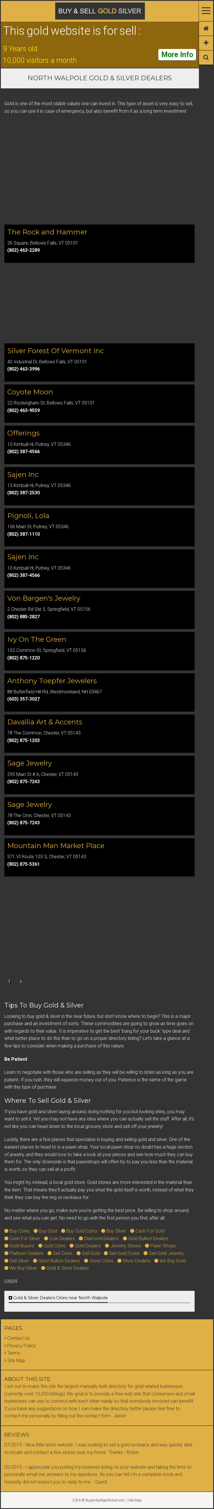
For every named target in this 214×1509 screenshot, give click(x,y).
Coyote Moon (30, 392)
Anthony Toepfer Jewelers (52, 681)
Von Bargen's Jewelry (43, 598)
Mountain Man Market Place (55, 845)
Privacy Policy (21, 1345)
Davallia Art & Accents (44, 722)
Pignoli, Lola (28, 515)
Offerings (23, 433)
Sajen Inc (23, 474)
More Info (177, 54)
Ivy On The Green (36, 639)
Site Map (16, 1360)
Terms (13, 1353)
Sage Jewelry (29, 763)
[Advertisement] (99, 174)
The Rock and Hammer (47, 232)
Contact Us (18, 1338)
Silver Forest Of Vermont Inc (55, 351)
